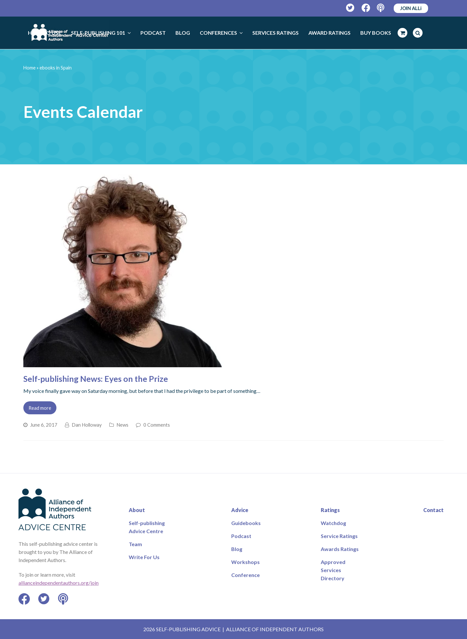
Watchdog (333, 523)
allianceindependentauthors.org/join (58, 583)
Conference (245, 575)
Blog (236, 549)
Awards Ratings (340, 549)
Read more (40, 408)
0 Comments (156, 425)
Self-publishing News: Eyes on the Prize (95, 378)
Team (135, 544)
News (122, 425)
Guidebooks (246, 523)
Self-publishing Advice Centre (147, 527)
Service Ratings (339, 536)
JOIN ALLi (411, 8)
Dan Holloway (87, 425)
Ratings (330, 510)
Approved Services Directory (333, 570)
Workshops (245, 562)
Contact (433, 510)
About (137, 510)
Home (29, 67)
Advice (239, 510)
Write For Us (144, 557)
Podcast (241, 536)
